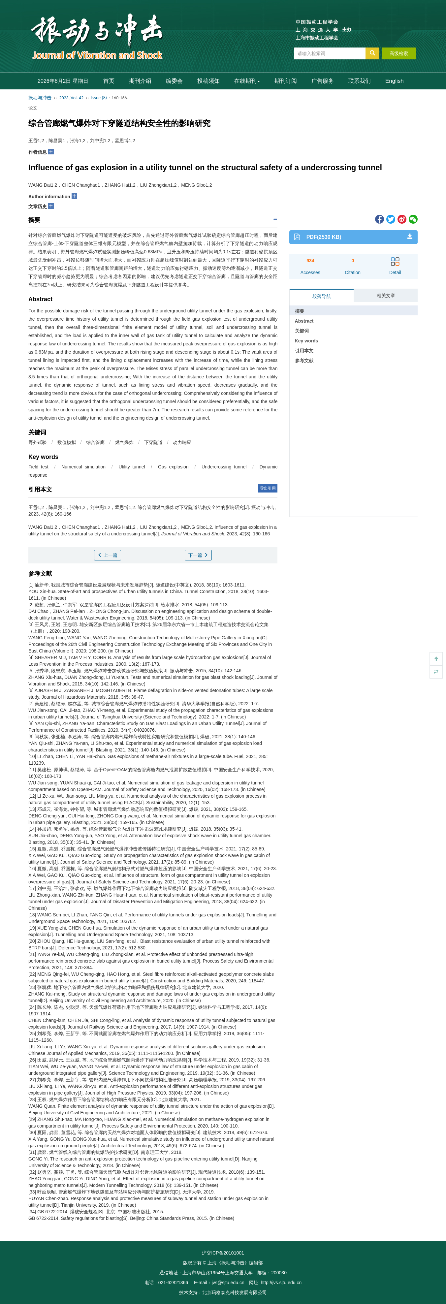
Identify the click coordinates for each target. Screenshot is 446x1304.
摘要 (299, 311)
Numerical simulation (83, 466)
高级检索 (399, 53)
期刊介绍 (140, 81)
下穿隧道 (153, 442)
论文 (33, 108)
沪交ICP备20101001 (223, 1253)
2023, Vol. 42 (71, 98)
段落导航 (321, 296)
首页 (108, 81)
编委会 (174, 81)
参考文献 (304, 360)
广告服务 (322, 81)
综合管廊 (95, 442)
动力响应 (182, 442)
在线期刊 (247, 81)
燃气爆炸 (124, 442)
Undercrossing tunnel (224, 466)
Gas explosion (173, 466)
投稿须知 (208, 81)
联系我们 (359, 81)
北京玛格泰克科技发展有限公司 (234, 1292)
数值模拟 (66, 442)
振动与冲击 (39, 98)
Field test (38, 466)
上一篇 (107, 555)
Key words (306, 340)
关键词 (302, 331)
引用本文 (304, 350)
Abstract (304, 321)
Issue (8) (99, 98)
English (394, 81)
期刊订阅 (285, 81)
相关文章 (386, 295)
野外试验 (37, 442)
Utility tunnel (131, 466)
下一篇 (198, 555)
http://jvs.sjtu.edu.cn (281, 1282)
